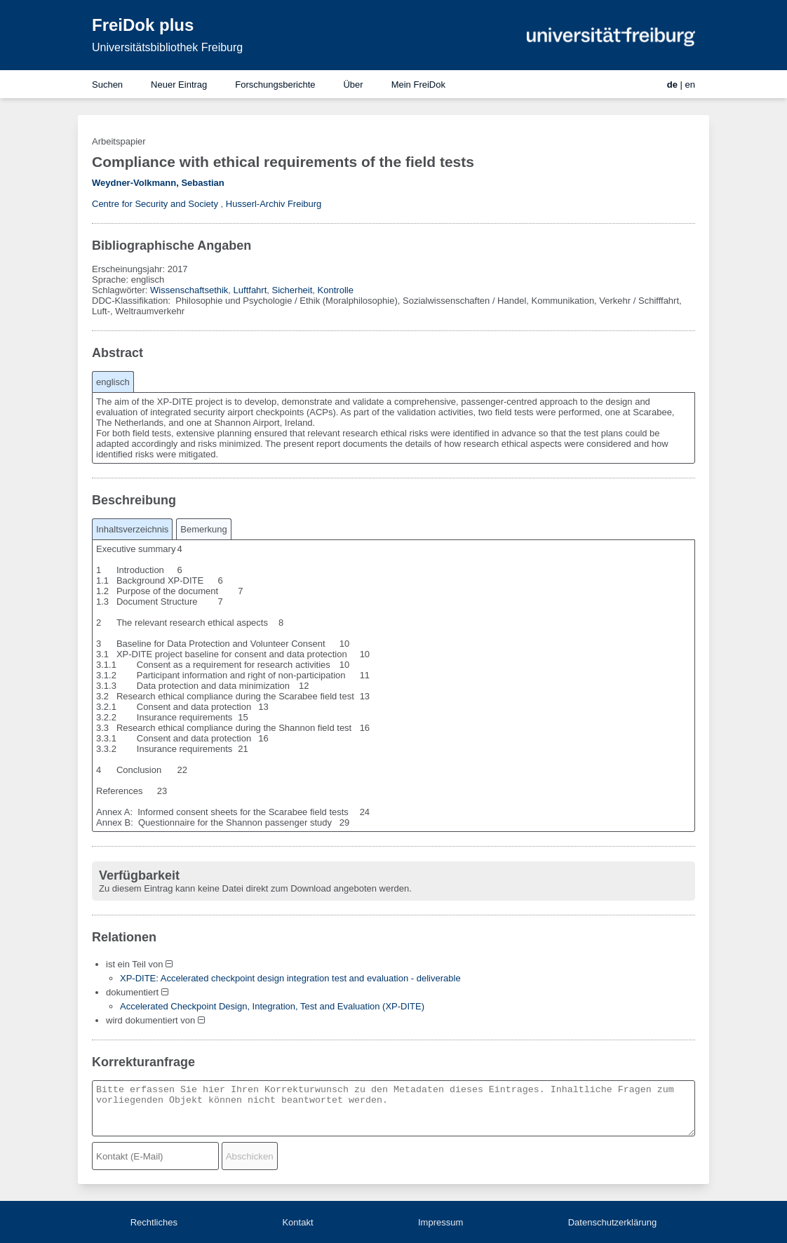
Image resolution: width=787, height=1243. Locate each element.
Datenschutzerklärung (612, 1222)
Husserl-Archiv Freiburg (274, 204)
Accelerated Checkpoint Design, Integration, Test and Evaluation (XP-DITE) (272, 1006)
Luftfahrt (250, 290)
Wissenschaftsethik (189, 290)
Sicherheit (292, 290)
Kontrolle (336, 290)
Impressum (440, 1222)
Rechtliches (153, 1222)
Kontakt (297, 1222)
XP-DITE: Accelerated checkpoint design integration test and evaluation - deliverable (290, 978)
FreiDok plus (143, 24)
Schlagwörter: (121, 290)
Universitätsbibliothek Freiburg (167, 47)
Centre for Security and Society (155, 204)
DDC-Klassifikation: (132, 300)
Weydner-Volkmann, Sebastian (158, 182)
